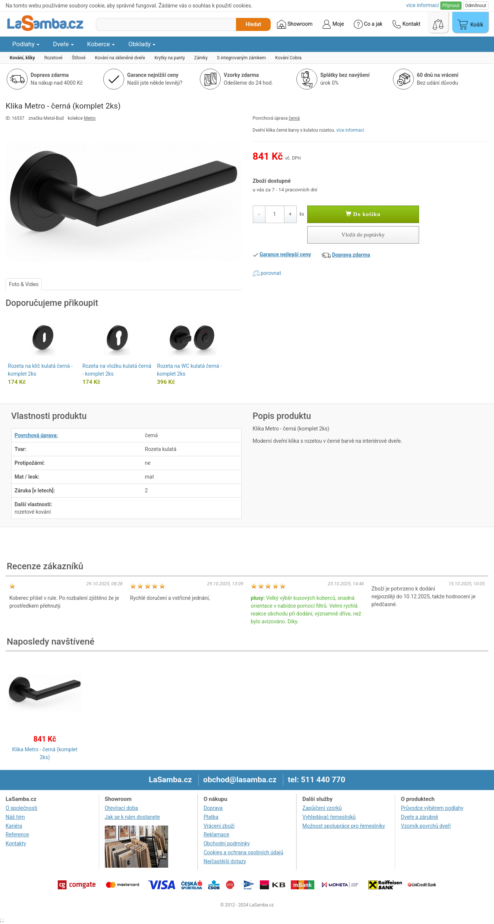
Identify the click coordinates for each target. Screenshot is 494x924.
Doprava (213, 808)
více (422, 5)
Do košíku (363, 214)
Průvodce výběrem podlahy (432, 808)
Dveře (63, 44)
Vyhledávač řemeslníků (329, 817)
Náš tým (15, 817)
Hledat (253, 24)
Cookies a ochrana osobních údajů (243, 852)
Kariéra (14, 826)
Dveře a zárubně (419, 817)
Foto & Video (23, 284)
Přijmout (451, 5)
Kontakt (406, 24)
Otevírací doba (121, 808)
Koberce (101, 44)
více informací (350, 130)
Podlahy (26, 44)
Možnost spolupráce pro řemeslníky (343, 826)
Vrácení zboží (219, 826)
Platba (211, 817)
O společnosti (21, 808)
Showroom (294, 24)
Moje (333, 24)
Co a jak (368, 24)
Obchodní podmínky (227, 843)
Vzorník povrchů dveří (426, 826)
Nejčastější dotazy (225, 861)
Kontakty (16, 843)
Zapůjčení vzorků (322, 808)
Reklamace (216, 834)
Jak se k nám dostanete (132, 817)
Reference (17, 834)
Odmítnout (475, 5)
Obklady (141, 44)
